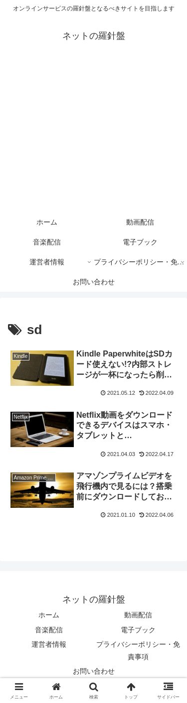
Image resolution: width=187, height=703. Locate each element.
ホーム (48, 615)
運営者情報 (48, 644)
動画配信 (138, 615)
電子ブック (138, 630)
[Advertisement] (93, 135)
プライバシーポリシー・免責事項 (138, 650)
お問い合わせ (94, 671)
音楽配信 (49, 630)
